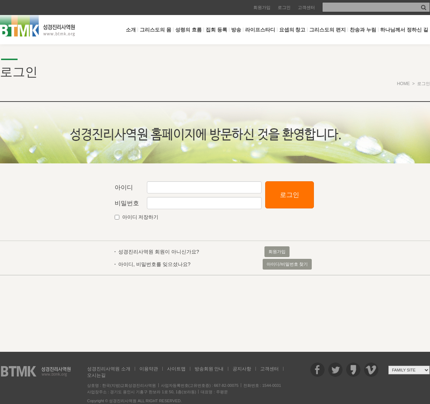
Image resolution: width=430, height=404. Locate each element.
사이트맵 (176, 368)
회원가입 (262, 7)
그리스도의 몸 (155, 30)
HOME (403, 83)
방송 (236, 30)
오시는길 (96, 375)
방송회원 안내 (209, 368)
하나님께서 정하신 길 (404, 30)
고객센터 (306, 7)
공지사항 (242, 368)
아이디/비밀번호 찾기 (287, 264)
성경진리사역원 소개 (108, 368)
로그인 (284, 7)
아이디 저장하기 (140, 217)
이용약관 (148, 368)
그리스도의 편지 (327, 30)
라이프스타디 (260, 30)
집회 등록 (216, 30)
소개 (131, 30)
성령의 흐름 (188, 30)
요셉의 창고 (292, 30)
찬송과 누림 (363, 30)
